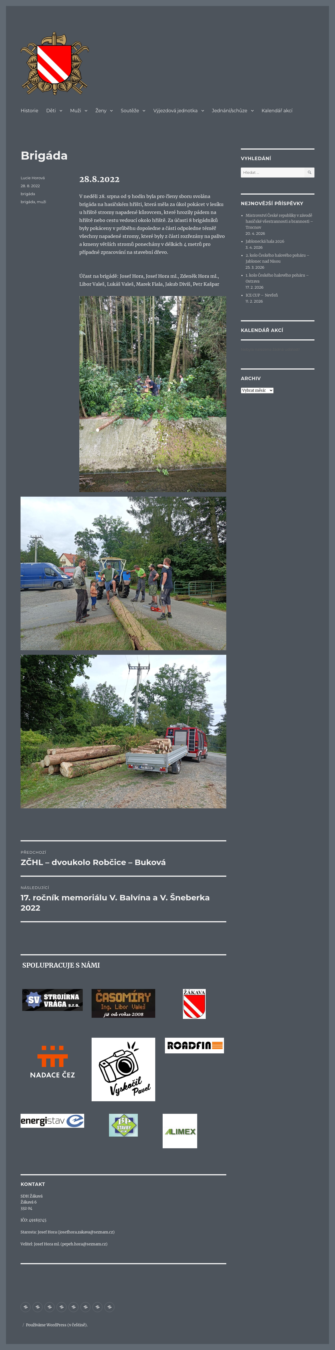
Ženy (100, 110)
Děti (51, 110)
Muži (75, 110)
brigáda (28, 193)
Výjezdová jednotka (175, 110)
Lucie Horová (33, 178)
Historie (29, 110)
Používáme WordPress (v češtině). (57, 1325)
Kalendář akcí (277, 110)
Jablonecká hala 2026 (265, 241)
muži (41, 201)
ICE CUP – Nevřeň (262, 295)
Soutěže (130, 110)
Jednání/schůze (229, 110)
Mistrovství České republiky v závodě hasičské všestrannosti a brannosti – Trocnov (279, 221)
